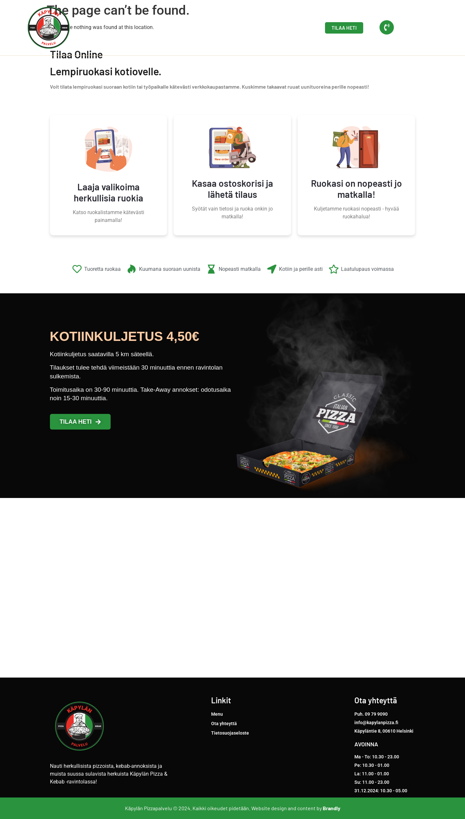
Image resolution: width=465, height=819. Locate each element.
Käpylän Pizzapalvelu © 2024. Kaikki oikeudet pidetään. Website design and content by (232, 808)
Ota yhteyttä (285, 28)
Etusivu (218, 28)
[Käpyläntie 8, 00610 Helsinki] (232, 588)
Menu (248, 28)
